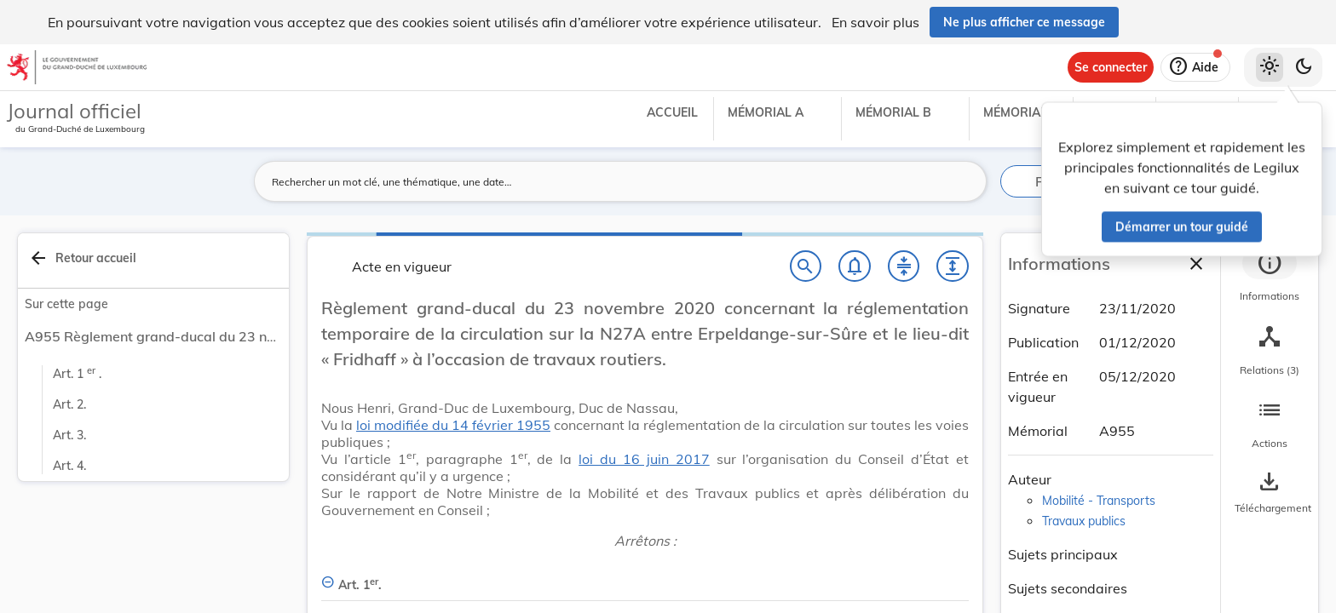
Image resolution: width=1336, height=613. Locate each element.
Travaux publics (1084, 521)
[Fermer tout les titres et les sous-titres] (904, 266)
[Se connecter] (1111, 67)
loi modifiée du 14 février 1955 (453, 424)
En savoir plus (875, 22)
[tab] (1269, 276)
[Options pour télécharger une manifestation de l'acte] (1269, 492)
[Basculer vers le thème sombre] (1303, 67)
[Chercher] (806, 266)
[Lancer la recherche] (963, 181)
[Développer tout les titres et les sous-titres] (952, 266)
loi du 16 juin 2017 (644, 458)
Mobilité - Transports (1098, 500)
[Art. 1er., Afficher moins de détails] (645, 575)
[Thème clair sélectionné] (1269, 67)
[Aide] (1195, 67)
